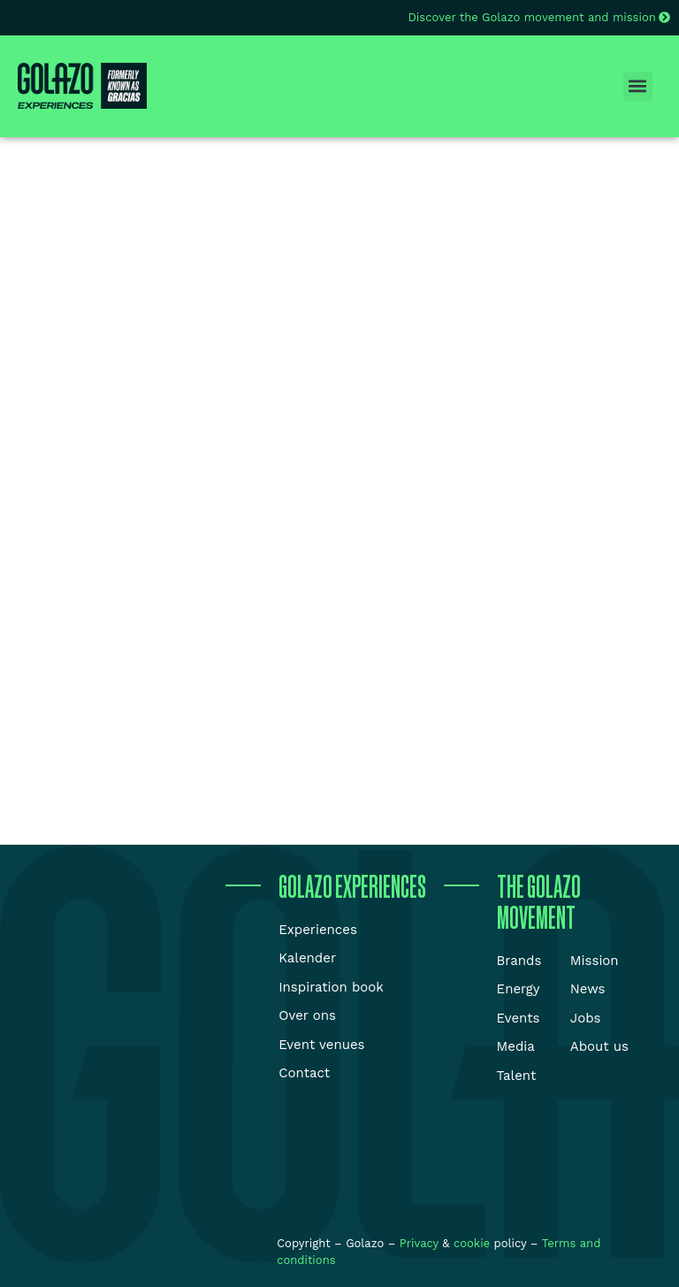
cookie (472, 1243)
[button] (637, 86)
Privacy (421, 1243)
